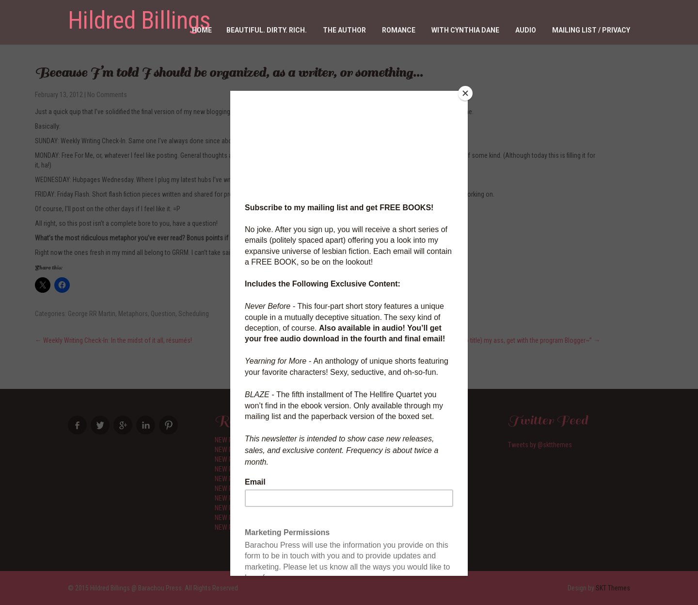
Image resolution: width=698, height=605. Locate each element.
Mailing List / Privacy (591, 30)
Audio (525, 30)
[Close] (465, 93)
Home (202, 30)
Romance (398, 30)
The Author (344, 30)
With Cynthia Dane (465, 30)
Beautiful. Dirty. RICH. (266, 30)
